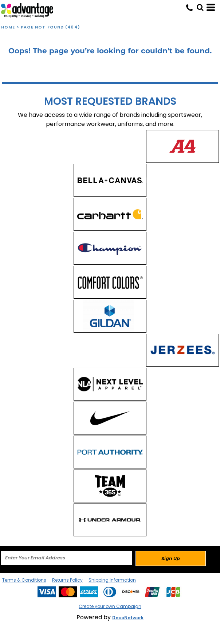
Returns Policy (67, 580)
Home (8, 27)
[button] (200, 7)
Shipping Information (112, 580)
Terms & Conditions (24, 580)
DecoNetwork (128, 618)
